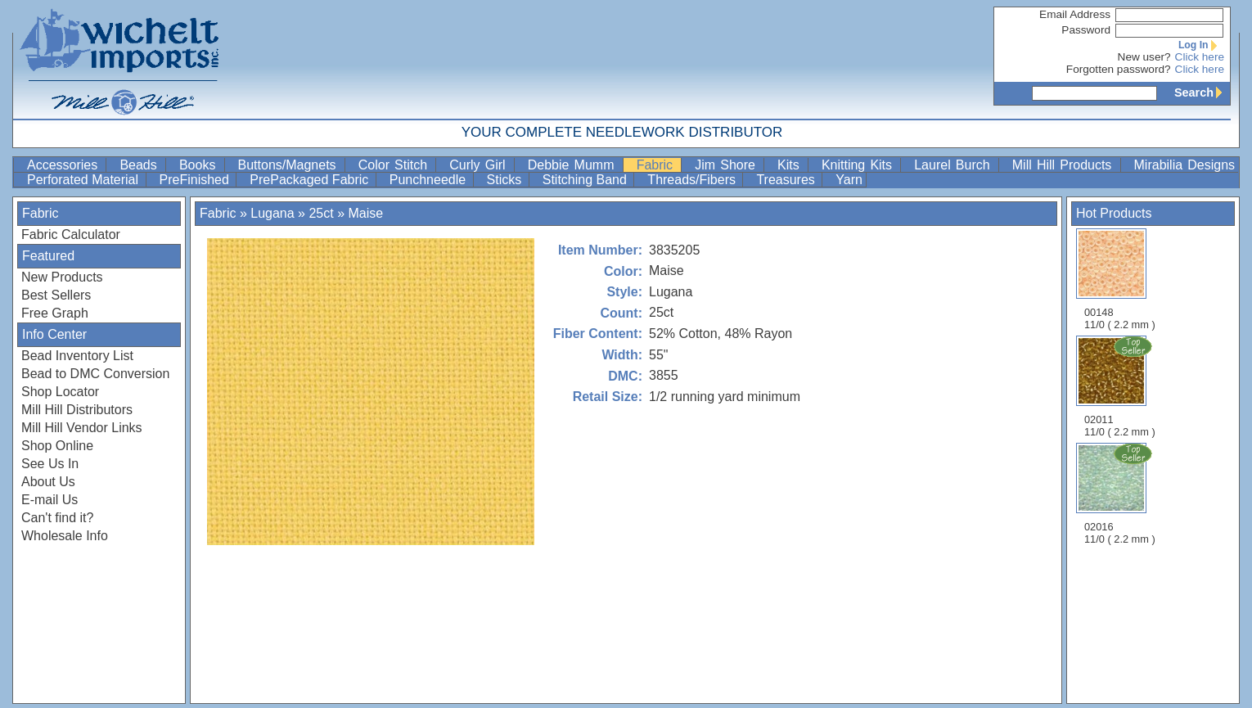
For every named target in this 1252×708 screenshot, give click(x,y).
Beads (140, 165)
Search (1202, 92)
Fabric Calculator (70, 234)
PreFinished (196, 180)
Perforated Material (84, 180)
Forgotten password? (1118, 69)
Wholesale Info (64, 536)
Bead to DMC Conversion (95, 374)
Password (1085, 30)
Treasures (787, 180)
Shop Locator (60, 392)
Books (200, 165)
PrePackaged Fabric (311, 180)
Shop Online (57, 446)
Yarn (848, 180)
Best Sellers (56, 295)
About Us (48, 482)
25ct (320, 213)
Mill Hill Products (1064, 165)
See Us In (50, 464)
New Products (62, 277)
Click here (1199, 57)
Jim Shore (727, 165)
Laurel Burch (954, 165)
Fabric (657, 165)
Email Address (1074, 14)
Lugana (272, 213)
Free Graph (54, 313)
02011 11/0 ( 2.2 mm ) (1121, 386)
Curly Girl (480, 165)
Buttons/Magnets (289, 165)
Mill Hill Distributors (77, 410)
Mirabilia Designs (1185, 165)
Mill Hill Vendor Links (81, 428)
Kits (790, 165)
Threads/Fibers (693, 180)
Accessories (64, 165)
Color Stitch (395, 165)
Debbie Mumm (573, 165)
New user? (1144, 57)
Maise (365, 213)
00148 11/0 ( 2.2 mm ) (1119, 279)
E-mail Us (49, 500)
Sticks (506, 180)
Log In (1201, 45)
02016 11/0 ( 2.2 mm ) (1121, 493)
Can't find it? (57, 518)
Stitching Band (587, 180)
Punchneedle (430, 180)
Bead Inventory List (77, 356)
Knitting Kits (859, 165)
